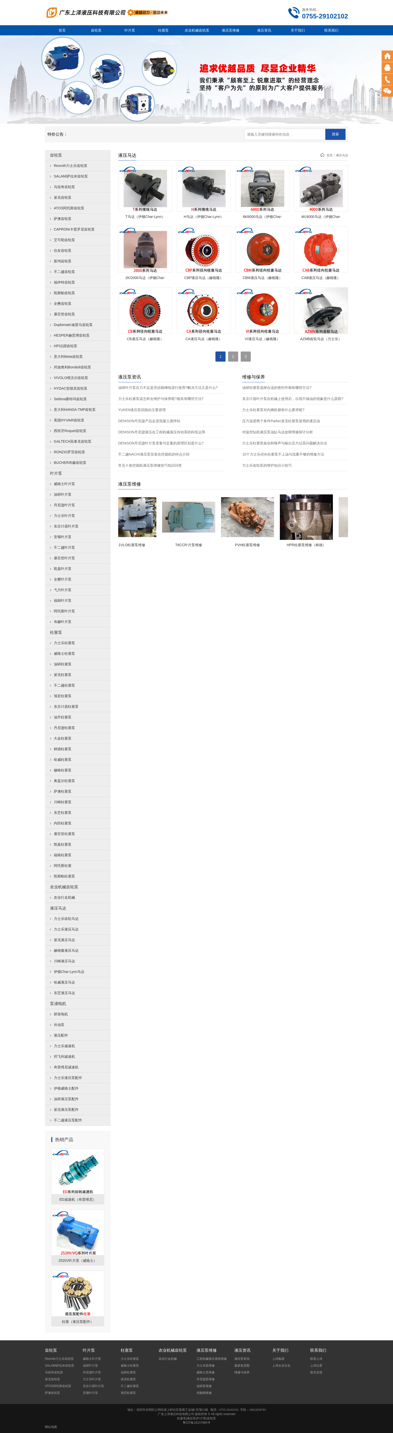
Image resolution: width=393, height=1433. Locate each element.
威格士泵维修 (206, 1372)
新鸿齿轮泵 (62, 261)
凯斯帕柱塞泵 (64, 876)
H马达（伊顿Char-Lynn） (204, 217)
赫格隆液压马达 (66, 950)
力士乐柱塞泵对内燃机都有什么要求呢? (273, 410)
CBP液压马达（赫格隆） (204, 278)
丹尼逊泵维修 (206, 1379)
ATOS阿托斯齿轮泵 (69, 208)
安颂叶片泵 (62, 537)
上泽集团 (278, 1359)
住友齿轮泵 (62, 250)
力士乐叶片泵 (64, 516)
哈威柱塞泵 (62, 760)
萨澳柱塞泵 (62, 791)
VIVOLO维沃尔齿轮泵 (71, 378)
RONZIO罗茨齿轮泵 (69, 452)
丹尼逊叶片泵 (64, 505)
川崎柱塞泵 (62, 802)
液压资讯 (264, 30)
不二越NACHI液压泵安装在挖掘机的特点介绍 (153, 454)
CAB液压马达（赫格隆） (321, 278)
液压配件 (61, 1035)
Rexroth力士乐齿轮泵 (70, 166)
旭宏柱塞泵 (62, 696)
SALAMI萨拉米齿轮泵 (71, 176)
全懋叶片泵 (62, 579)
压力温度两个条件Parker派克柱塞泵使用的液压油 (281, 421)
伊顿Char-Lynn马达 (69, 972)
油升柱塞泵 (62, 717)
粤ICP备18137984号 (196, 1422)
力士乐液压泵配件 (68, 1078)
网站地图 (51, 1427)
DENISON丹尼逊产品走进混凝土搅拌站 (149, 421)
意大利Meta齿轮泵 (68, 357)
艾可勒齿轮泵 (64, 240)
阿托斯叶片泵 (64, 611)
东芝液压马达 (64, 993)
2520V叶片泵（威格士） (78, 1261)
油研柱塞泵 (62, 664)
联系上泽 (316, 1359)
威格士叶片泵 (64, 484)
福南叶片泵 (62, 600)
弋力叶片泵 (62, 590)
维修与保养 (242, 1372)
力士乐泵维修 (206, 1365)
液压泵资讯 (242, 1359)
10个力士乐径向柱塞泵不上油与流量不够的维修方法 (283, 454)
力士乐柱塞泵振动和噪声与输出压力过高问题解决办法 (284, 443)
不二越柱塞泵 (64, 685)
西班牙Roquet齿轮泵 (70, 431)
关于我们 (298, 30)
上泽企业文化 (281, 1365)
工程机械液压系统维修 (212, 1359)
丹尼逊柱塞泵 (64, 728)
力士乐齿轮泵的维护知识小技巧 (267, 465)
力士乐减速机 (64, 1046)
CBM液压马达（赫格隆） (262, 278)
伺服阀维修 (204, 1393)
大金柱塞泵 (62, 738)
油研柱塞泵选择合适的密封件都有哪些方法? (276, 388)
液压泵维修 (230, 30)
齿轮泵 (96, 30)
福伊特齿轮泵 (64, 282)
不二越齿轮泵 (64, 272)
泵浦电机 (58, 1003)
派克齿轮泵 (62, 197)
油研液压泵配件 (66, 1099)
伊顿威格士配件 (66, 1088)
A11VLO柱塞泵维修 (135, 545)
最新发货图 (242, 1365)
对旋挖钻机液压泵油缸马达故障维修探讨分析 (277, 432)
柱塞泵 (163, 30)
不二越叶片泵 (64, 547)
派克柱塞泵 (62, 675)
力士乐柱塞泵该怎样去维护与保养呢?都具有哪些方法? (161, 399)
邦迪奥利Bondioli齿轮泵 (72, 367)
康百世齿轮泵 (64, 314)
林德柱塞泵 (62, 749)
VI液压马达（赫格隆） (262, 339)
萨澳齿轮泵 (62, 219)
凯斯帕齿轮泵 (64, 293)
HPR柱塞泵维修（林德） (311, 545)
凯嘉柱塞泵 (62, 844)
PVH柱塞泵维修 (252, 545)
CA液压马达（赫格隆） (203, 339)
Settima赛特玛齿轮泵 (70, 399)
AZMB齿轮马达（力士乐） (321, 339)
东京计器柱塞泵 (66, 707)
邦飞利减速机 (64, 1056)
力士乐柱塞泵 (64, 643)
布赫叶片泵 (62, 622)
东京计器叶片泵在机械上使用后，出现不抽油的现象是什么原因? (292, 399)
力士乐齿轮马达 (66, 919)
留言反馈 (316, 1372)
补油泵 (59, 1025)
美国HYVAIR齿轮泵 (69, 420)
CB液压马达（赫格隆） (145, 339)
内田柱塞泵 (62, 823)
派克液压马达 (64, 940)
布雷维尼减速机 (66, 1067)
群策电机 (61, 1014)
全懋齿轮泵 (62, 303)
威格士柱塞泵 (64, 653)
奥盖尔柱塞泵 (64, 781)
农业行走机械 (64, 897)
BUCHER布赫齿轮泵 (70, 463)
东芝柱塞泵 (62, 813)
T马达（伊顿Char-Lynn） (145, 217)
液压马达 (58, 908)
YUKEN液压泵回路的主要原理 (142, 410)
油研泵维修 (204, 1386)
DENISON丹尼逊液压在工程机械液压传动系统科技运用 (161, 432)
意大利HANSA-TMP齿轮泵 (75, 410)
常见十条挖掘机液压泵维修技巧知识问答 (150, 465)
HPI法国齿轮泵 (65, 346)
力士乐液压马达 (66, 929)
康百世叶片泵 (64, 558)
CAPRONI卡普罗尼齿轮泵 (74, 229)
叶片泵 (130, 30)
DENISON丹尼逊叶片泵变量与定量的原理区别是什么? (161, 443)
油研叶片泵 (62, 494)
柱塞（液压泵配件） (78, 1322)
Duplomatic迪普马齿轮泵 (73, 325)
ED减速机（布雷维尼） (77, 1199)
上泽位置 (316, 1365)
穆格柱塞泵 (62, 770)
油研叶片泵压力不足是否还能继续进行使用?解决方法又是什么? (168, 388)
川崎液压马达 (64, 961)
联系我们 (331, 30)
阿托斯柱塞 (62, 866)
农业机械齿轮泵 (197, 30)
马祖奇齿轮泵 (64, 187)
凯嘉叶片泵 (62, 569)
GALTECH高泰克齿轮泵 (72, 441)
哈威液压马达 (64, 982)
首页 (62, 30)
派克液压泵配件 (66, 1110)
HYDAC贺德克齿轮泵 (70, 388)
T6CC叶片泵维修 (193, 545)
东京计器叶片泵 (66, 526)
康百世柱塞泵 (64, 834)
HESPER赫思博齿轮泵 (72, 335)
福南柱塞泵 (62, 855)
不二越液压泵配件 (68, 1120)
